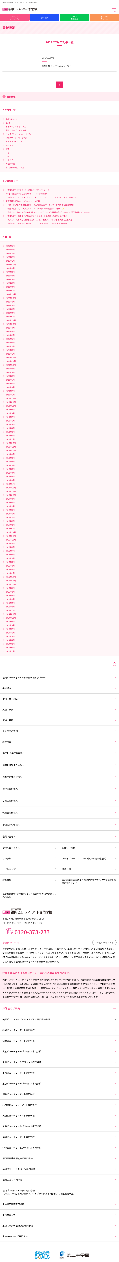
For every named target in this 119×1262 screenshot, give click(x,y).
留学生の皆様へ (59, 788)
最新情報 (59, 741)
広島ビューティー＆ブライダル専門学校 (59, 1126)
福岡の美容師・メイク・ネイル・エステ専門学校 (19, 2)
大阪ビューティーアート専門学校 (59, 1115)
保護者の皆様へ (59, 812)
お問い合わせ (89, 847)
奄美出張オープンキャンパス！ (57, 66)
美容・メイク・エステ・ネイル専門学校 (22, 979)
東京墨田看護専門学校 (59, 1204)
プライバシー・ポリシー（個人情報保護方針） (89, 858)
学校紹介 (59, 688)
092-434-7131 (14, 922)
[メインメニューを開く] (114, 9)
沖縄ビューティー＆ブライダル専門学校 (59, 1147)
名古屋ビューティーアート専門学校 (59, 1104)
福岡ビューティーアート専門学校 (60, 979)
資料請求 (44, 17)
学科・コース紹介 (59, 698)
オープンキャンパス (14, 17)
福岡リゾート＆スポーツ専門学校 (59, 1169)
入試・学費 (59, 709)
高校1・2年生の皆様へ (59, 753)
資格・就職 (59, 720)
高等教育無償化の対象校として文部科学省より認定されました (29, 895)
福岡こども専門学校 (59, 1179)
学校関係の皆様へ (59, 824)
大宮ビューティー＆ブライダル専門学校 (59, 1051)
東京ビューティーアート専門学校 (59, 1072)
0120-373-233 (32, 932)
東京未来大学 (59, 1214)
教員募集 (29, 879)
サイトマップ (29, 869)
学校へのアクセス (104, 17)
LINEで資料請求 (74, 17)
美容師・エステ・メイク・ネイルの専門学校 (59, 1019)
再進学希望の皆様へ (59, 776)
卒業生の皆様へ (59, 800)
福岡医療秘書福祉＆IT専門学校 (59, 1158)
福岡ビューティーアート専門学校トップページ (59, 677)
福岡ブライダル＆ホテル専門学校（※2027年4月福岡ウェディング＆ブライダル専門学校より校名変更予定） (59, 1192)
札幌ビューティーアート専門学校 (59, 1030)
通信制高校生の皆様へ (59, 764)
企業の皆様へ (59, 836)
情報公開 (89, 869)
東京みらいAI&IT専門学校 (59, 1236)
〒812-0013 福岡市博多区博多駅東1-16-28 (23, 918)
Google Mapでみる (104, 942)
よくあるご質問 (59, 730)
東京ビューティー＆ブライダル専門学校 (59, 1083)
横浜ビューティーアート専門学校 (59, 1094)
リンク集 (29, 858)
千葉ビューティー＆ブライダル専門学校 (59, 1062)
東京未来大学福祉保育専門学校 (59, 1225)
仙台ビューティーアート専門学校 (59, 1040)
